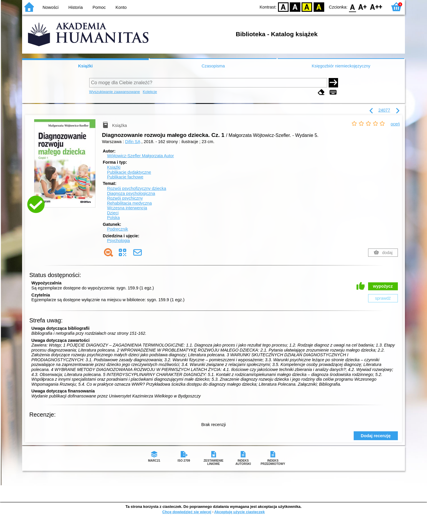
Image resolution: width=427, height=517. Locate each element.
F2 (376, 6)
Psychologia (118, 240)
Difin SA (132, 141)
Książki (85, 66)
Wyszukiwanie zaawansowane (114, 92)
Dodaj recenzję (376, 435)
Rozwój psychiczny (125, 198)
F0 (352, 6)
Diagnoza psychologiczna (131, 193)
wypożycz (383, 286)
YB (307, 6)
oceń (395, 124)
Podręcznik (117, 229)
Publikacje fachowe (125, 177)
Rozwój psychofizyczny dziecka (136, 188)
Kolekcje (150, 92)
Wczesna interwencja (127, 208)
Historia (75, 7)
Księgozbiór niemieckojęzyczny (341, 66)
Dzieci (112, 213)
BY (319, 6)
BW (295, 6)
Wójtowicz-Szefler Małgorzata (140, 155)
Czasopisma (213, 66)
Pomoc (99, 7)
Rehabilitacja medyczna (129, 203)
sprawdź (383, 298)
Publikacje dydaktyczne (129, 172)
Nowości (51, 7)
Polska (113, 217)
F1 (362, 6)
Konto (121, 7)
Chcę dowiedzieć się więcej (186, 512)
